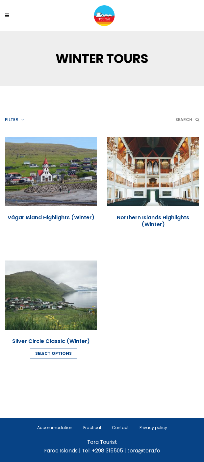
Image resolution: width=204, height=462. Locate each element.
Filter (14, 119)
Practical (92, 427)
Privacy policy (153, 427)
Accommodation (54, 427)
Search (187, 119)
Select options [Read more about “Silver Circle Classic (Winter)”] (53, 353)
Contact (120, 427)
